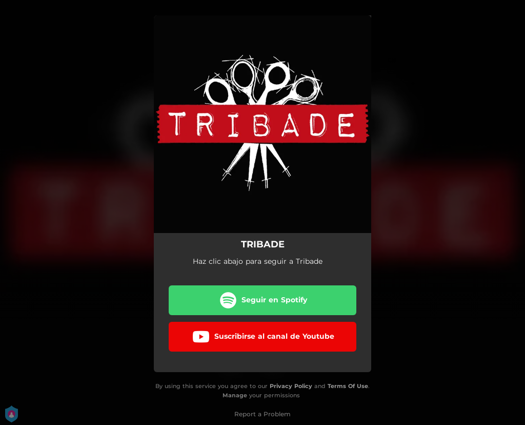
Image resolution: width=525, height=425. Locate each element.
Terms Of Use (348, 386)
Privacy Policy (291, 386)
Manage (235, 395)
